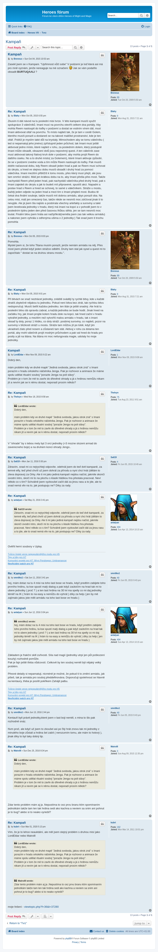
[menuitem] (27, 26)
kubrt (113, 822)
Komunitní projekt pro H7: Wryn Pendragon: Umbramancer (37, 560)
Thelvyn (114, 393)
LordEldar (115, 350)
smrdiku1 (115, 573)
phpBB (68, 938)
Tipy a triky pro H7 (17, 557)
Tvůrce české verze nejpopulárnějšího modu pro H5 (34, 554)
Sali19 (114, 457)
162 (119, 827)
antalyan (115, 522)
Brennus (115, 93)
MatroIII (114, 746)
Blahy (113, 111)
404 (119, 527)
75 (118, 397)
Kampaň (13, 41)
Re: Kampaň (17, 111)
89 (118, 97)
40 (118, 578)
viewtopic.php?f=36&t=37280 (41, 906)
